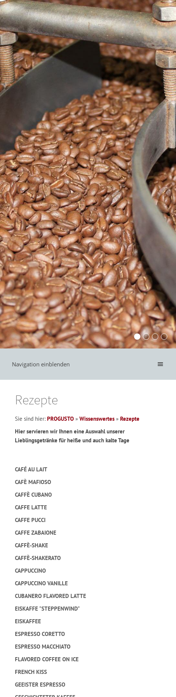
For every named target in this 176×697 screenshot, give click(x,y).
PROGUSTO (60, 418)
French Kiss (31, 671)
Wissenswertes (96, 418)
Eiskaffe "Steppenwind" (47, 608)
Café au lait (31, 469)
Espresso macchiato (42, 646)
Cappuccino (30, 570)
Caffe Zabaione (35, 532)
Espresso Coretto (40, 633)
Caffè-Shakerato (38, 557)
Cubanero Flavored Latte (50, 595)
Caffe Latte (31, 507)
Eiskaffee (28, 621)
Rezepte (129, 418)
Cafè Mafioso (33, 482)
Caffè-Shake (31, 545)
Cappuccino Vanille (41, 583)
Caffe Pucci (30, 519)
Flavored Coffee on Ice (47, 659)
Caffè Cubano (33, 494)
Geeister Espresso (40, 684)
